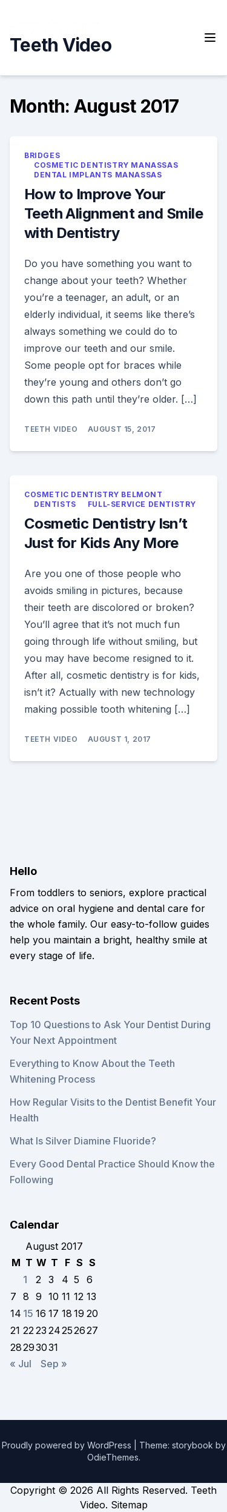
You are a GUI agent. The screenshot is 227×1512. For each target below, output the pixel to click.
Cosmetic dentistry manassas (106, 165)
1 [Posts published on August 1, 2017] (25, 1279)
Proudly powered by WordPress (68, 1445)
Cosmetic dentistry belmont (93, 494)
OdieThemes (113, 1457)
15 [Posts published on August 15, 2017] (28, 1313)
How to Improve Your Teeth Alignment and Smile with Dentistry (113, 213)
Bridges (42, 155)
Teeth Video (60, 45)
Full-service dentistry (142, 504)
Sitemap (129, 1505)
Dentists (55, 504)
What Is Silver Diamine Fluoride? (83, 1141)
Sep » (54, 1364)
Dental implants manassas (98, 174)
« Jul (20, 1364)
